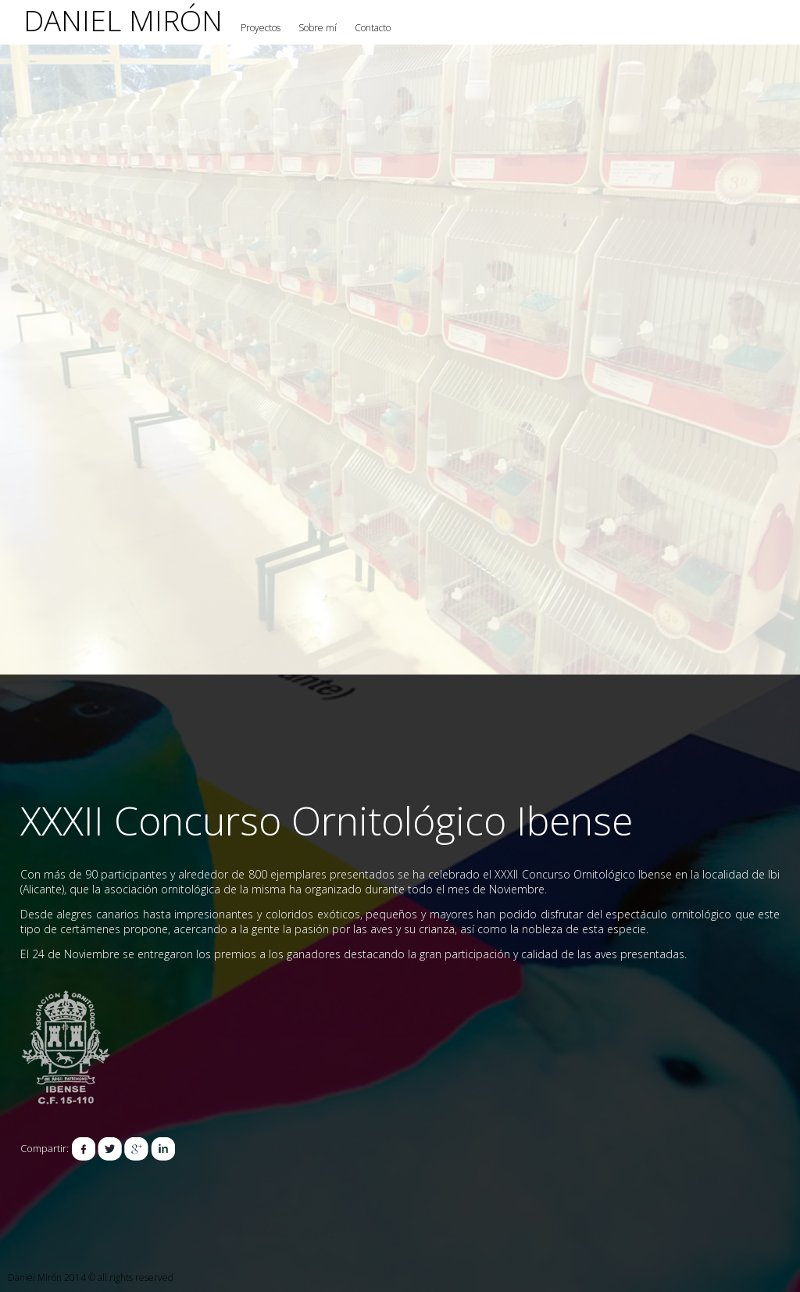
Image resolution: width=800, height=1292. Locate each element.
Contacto (373, 27)
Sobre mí (317, 27)
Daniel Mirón (123, 20)
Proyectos (260, 27)
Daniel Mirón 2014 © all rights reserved (90, 1277)
